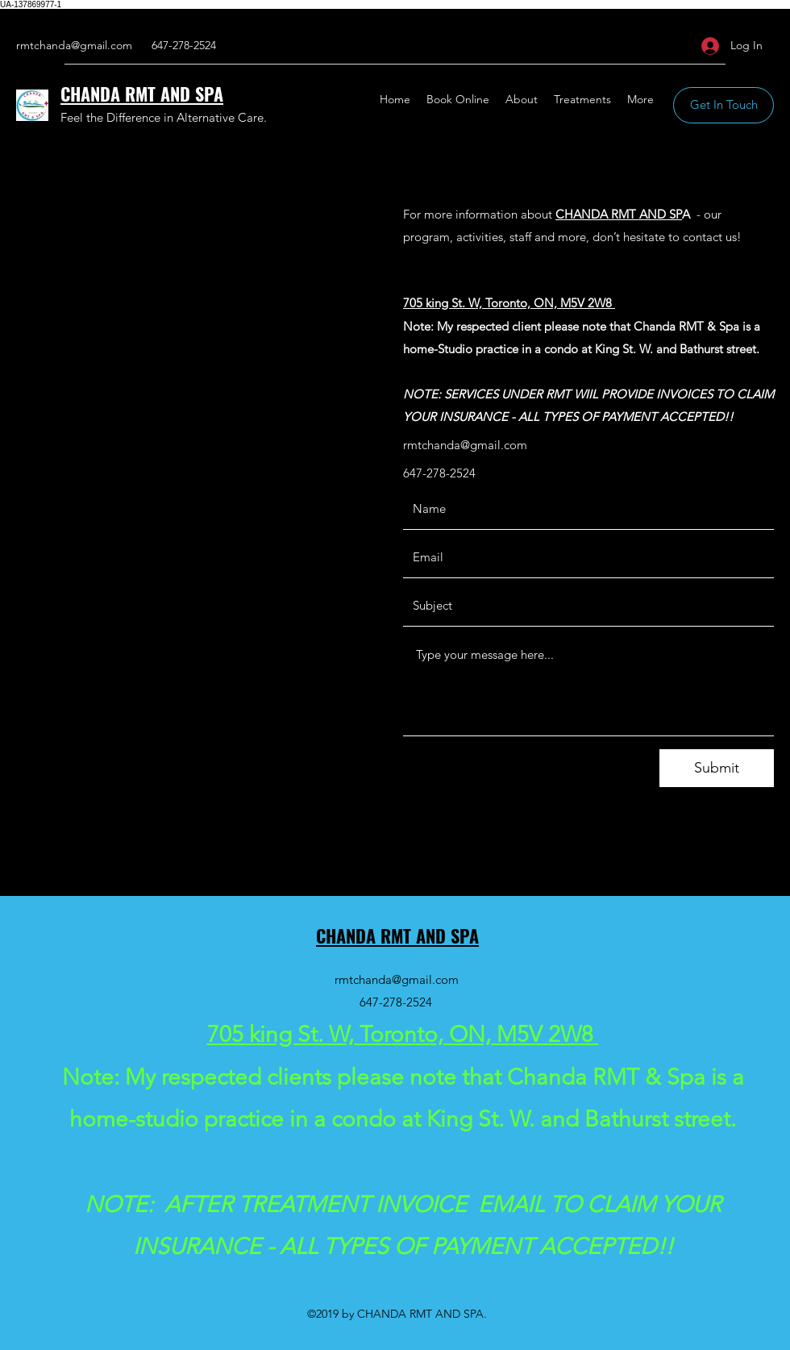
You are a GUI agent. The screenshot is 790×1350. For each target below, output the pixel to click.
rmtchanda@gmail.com (74, 45)
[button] (723, 105)
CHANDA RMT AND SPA (141, 93)
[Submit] (716, 768)
